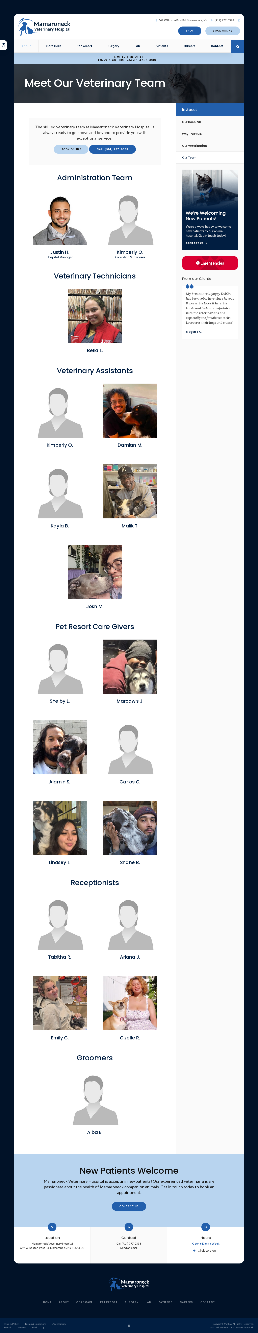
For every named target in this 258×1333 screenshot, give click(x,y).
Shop (190, 30)
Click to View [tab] (207, 1251)
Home (47, 1302)
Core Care (53, 46)
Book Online (222, 30)
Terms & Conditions (35, 1323)
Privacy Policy (11, 1323)
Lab (137, 46)
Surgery (113, 46)
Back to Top (38, 1327)
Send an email (128, 1247)
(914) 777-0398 (224, 20)
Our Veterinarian (194, 146)
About (26, 46)
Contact (217, 46)
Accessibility (59, 1323)
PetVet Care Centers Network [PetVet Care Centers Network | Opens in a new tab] (237, 1327)
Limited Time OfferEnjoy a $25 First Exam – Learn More (127, 58)
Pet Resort (84, 46)
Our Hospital (191, 122)
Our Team (189, 158)
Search (7, 1327)
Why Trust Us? (192, 134)
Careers (190, 46)
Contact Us (129, 1206)
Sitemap (22, 1327)
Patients (161, 46)
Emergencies (210, 263)
